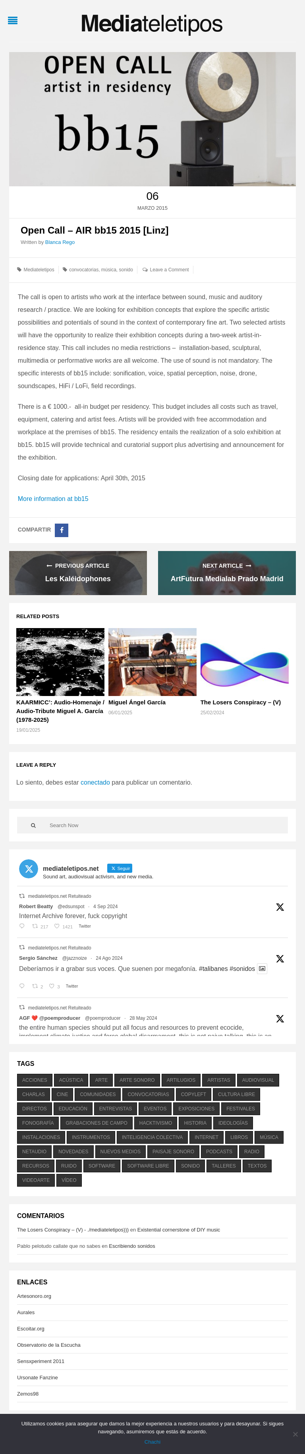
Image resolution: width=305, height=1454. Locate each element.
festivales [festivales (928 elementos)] (240, 1109)
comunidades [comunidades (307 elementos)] (98, 1094)
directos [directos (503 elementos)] (34, 1109)
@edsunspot (71, 906)
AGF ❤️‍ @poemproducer (49, 1018)
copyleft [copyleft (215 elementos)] (193, 1094)
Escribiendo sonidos (132, 1246)
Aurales (26, 1312)
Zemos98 (28, 1394)
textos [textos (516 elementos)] (257, 1166)
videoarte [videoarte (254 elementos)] (36, 1180)
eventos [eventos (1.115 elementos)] (155, 1109)
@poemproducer (103, 1018)
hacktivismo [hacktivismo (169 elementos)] (155, 1123)
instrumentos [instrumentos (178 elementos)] (91, 1137)
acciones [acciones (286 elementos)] (34, 1080)
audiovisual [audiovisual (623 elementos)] (258, 1080)
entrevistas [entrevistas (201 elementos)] (115, 1109)
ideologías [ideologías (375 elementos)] (233, 1123)
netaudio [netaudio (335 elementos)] (34, 1151)
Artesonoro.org (34, 1296)
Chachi (152, 1442)
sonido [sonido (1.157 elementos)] (190, 1166)
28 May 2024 (143, 1018)
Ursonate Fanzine (37, 1378)
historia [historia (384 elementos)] (195, 1123)
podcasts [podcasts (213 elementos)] (219, 1151)
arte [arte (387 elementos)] (101, 1080)
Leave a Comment (169, 270)
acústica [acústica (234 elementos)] (71, 1080)
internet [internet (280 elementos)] (206, 1137)
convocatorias (83, 270)
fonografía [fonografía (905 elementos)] (38, 1123)
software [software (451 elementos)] (102, 1166)
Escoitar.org (30, 1329)
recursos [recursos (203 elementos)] (35, 1166)
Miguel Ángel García (137, 702)
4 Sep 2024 (105, 906)
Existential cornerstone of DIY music (178, 1230)
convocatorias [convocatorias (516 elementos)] (148, 1094)
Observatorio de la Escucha (49, 1345)
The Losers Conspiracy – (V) (241, 702)
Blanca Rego (60, 242)
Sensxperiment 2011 (40, 1361)
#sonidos (242, 968)
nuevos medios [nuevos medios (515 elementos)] (120, 1151)
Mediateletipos (38, 270)
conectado (95, 782)
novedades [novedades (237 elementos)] (73, 1151)
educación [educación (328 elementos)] (73, 1109)
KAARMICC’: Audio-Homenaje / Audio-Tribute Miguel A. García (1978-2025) (60, 711)
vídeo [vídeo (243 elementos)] (69, 1180)
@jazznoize (74, 958)
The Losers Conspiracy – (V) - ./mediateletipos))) (73, 1230)
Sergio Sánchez (38, 958)
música (108, 270)
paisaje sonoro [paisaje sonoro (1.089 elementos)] (173, 1151)
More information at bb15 (53, 498)
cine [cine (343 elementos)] (62, 1094)
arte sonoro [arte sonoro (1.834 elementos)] (137, 1080)
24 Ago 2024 (109, 958)
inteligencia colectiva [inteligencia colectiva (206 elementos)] (152, 1137)
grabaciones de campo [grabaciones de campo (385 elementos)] (96, 1123)
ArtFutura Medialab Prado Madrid (227, 579)
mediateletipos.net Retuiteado (59, 896)
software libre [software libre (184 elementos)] (148, 1166)
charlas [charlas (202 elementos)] (33, 1094)
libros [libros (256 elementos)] (239, 1137)
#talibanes (213, 968)
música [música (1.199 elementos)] (269, 1137)
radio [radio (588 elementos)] (251, 1151)
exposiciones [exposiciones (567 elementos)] (196, 1109)
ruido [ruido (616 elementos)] (69, 1166)
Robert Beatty (36, 906)
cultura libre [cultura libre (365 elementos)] (236, 1094)
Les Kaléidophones (78, 579)
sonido (126, 270)
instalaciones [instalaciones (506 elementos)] (41, 1137)
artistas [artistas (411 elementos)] (218, 1080)
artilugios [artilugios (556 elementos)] (181, 1080)
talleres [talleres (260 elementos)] (224, 1166)
